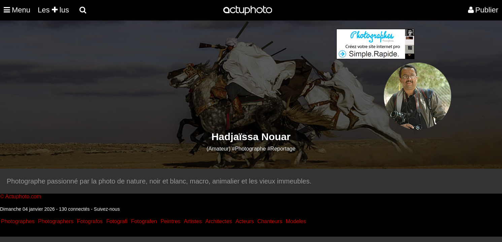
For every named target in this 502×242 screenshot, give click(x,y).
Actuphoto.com (23, 196)
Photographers (55, 221)
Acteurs (244, 221)
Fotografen (144, 221)
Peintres (170, 221)
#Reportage (281, 149)
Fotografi (116, 221)
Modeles (296, 221)
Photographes (18, 221)
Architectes (218, 221)
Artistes (193, 221)
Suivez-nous (107, 209)
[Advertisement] (210, 76)
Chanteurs (269, 221)
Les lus (53, 10)
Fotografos (90, 221)
